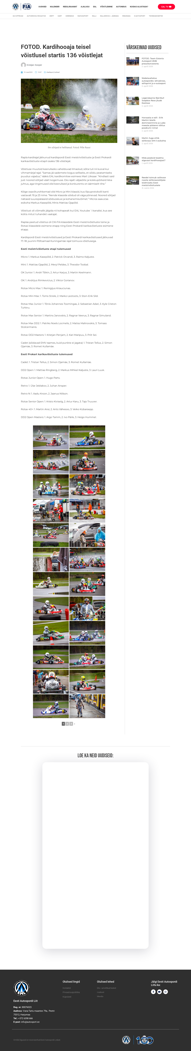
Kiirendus (70, 16)
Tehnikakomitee (156, 16)
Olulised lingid (71, 981)
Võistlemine (106, 7)
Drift (52, 16)
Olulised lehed (105, 981)
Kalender (54, 7)
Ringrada (126, 16)
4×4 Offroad (18, 16)
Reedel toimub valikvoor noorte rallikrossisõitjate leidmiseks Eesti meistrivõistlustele (153, 178)
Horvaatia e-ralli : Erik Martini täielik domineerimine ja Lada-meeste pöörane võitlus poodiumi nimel (155, 121)
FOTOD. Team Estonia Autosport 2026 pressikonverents (151, 60)
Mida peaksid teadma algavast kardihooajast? (152, 157)
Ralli (94, 16)
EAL (95, 7)
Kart (60, 16)
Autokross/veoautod (36, 16)
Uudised (42, 7)
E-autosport (139, 16)
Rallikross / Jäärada (109, 16)
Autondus (121, 7)
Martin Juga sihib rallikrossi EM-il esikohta (154, 137)
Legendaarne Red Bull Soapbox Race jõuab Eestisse (155, 99)
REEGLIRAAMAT (70, 7)
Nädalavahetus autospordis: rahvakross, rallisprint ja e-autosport (154, 80)
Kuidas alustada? (139, 7)
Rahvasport (83, 16)
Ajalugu (85, 7)
